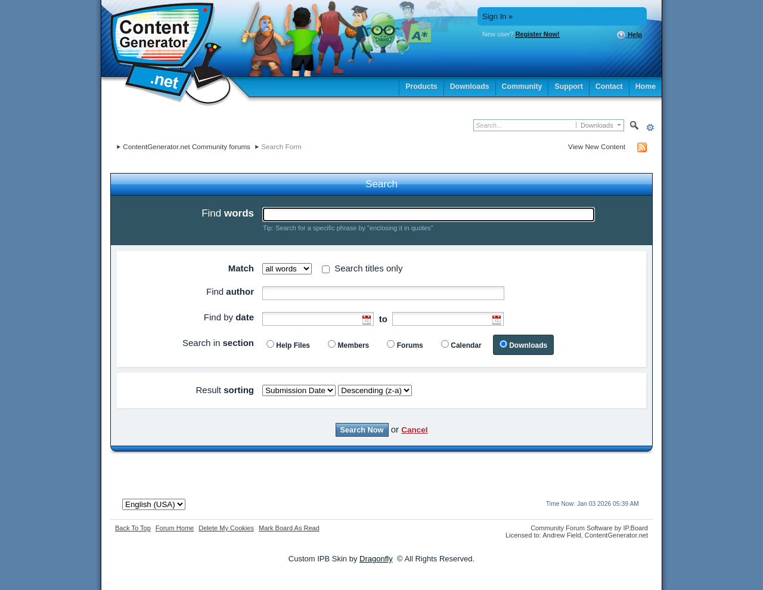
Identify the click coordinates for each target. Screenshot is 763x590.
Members (354, 345)
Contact (609, 86)
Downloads (469, 86)
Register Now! (538, 34)
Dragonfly (376, 558)
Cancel (414, 429)
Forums (410, 345)
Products (421, 86)
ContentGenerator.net (616, 535)
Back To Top (133, 528)
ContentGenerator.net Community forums (186, 146)
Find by (229, 317)
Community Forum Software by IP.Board (589, 528)
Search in (218, 343)
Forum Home (175, 528)
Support (568, 86)
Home (645, 86)
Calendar (466, 345)
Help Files (293, 345)
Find (227, 213)
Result (225, 390)
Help (629, 35)
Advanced (650, 127)
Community (522, 86)
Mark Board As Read (289, 528)
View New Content (596, 146)
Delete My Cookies (226, 528)
